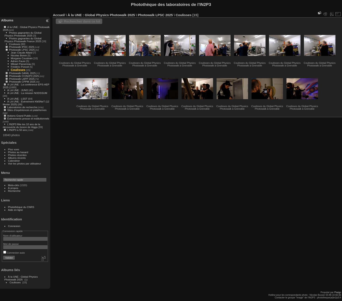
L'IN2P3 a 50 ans (17, 129)
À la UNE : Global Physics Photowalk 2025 (21, 278)
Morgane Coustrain (22, 58)
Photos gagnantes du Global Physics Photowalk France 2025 (23, 40)
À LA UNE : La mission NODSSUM (27, 93)
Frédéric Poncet (20, 66)
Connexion (14, 226)
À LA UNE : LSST (17, 98)
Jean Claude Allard (21, 52)
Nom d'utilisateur (12, 235)
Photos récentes (17, 155)
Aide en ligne (15, 209)
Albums (7, 20)
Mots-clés (13, 185)
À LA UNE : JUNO (18, 90)
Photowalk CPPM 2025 (22, 81)
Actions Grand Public (19, 115)
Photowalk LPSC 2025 (22, 49)
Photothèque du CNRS (21, 207)
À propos (13, 188)
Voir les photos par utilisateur (24, 163)
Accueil (59, 15)
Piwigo (337, 292)
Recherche (14, 190)
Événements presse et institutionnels (28, 118)
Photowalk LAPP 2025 (22, 78)
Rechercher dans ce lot (82, 21)
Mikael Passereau (21, 63)
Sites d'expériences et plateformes (26, 110)
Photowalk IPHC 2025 (21, 46)
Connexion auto (14, 252)
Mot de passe (11, 243)
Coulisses (14, 44)
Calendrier (14, 160)
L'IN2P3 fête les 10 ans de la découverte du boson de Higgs (21, 125)
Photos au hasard (18, 152)
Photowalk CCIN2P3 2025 (24, 75)
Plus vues (13, 149)
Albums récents (17, 157)
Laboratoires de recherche (22, 107)
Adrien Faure (18, 61)
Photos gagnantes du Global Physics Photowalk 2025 (23, 34)
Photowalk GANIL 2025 (22, 73)
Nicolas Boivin (19, 55)
